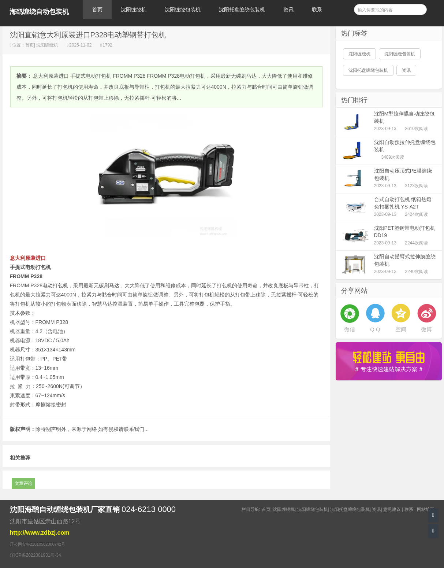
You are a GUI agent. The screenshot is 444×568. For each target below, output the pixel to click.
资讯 (288, 9)
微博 (426, 329)
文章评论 (23, 483)
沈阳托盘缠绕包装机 (242, 9)
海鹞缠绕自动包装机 (39, 11)
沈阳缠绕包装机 (183, 9)
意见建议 (392, 509)
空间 (400, 329)
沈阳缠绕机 (133, 9)
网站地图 (425, 509)
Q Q (375, 329)
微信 (349, 329)
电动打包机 (55, 285)
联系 (317, 9)
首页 (97, 9)
